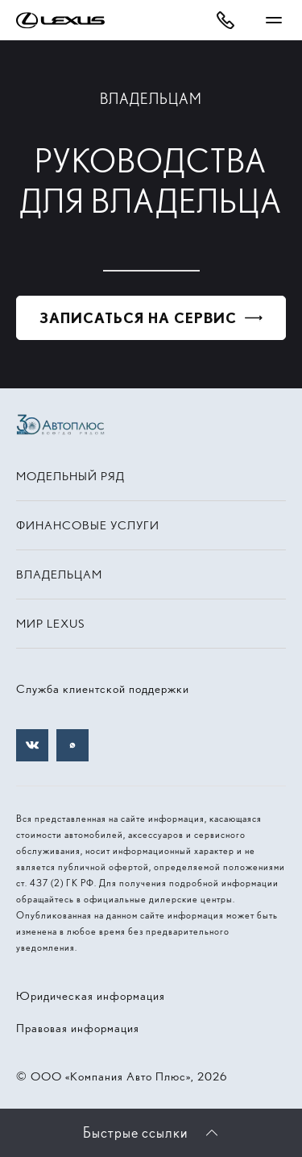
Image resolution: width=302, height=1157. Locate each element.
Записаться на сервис (138, 317)
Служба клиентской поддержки (102, 689)
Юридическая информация (90, 996)
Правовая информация (77, 1028)
